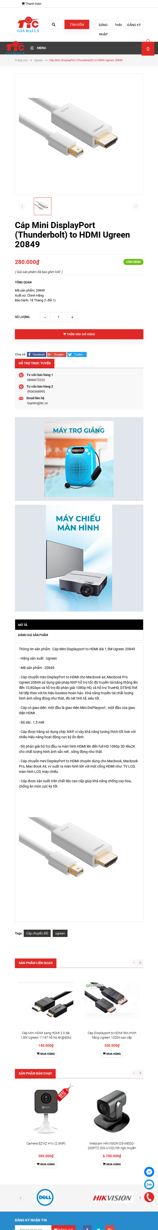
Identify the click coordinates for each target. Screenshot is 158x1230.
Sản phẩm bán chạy (35, 1073)
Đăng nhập (103, 26)
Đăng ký (134, 25)
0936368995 (36, 391)
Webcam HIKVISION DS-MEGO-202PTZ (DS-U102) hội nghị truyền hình (112, 1148)
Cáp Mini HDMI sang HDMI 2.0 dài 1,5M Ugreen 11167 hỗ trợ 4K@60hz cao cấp (46, 1037)
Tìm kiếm (77, 25)
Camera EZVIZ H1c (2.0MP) (46, 1143)
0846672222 (36, 380)
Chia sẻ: (20, 354)
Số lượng (22, 317)
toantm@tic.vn (37, 403)
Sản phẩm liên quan (36, 963)
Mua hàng (46, 1054)
